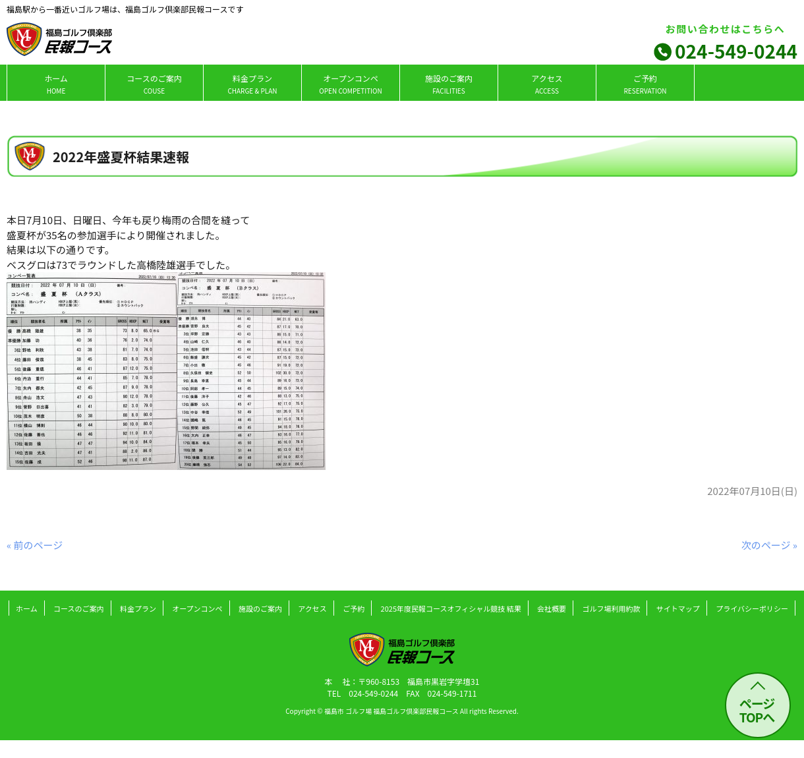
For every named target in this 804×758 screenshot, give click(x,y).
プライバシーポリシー (752, 608)
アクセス (546, 84)
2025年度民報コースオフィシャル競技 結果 (451, 608)
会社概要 (551, 608)
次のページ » (769, 545)
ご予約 (644, 84)
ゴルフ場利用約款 (611, 608)
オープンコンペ (350, 84)
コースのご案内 (154, 84)
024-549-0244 (736, 51)
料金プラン (252, 84)
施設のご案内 (449, 84)
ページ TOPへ (757, 710)
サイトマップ (678, 608)
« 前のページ (35, 545)
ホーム (56, 84)
